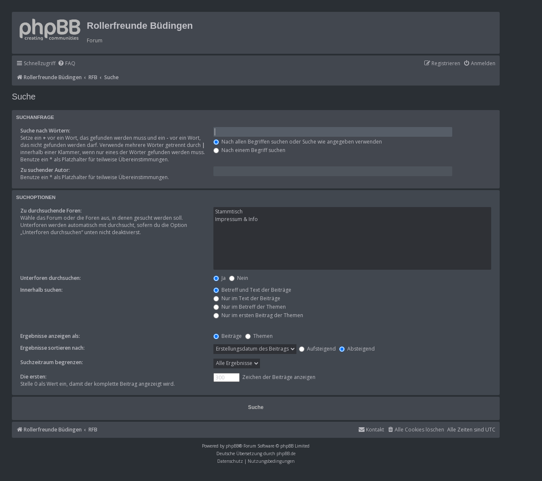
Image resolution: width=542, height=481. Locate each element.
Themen (259, 336)
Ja (219, 278)
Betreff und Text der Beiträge (252, 289)
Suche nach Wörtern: (45, 130)
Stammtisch (352, 212)
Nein (238, 278)
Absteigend (357, 348)
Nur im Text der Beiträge (246, 298)
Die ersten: (33, 376)
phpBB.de (286, 453)
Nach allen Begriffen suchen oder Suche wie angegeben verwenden (297, 141)
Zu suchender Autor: (45, 170)
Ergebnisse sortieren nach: (52, 347)
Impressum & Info (352, 219)
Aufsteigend (317, 348)
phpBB (232, 446)
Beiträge (227, 336)
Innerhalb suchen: (41, 289)
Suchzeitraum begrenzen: (51, 362)
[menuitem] (66, 63)
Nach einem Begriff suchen (249, 150)
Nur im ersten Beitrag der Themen (258, 315)
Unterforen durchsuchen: (50, 278)
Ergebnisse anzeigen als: (50, 336)
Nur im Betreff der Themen (249, 306)
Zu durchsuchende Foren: (51, 210)
